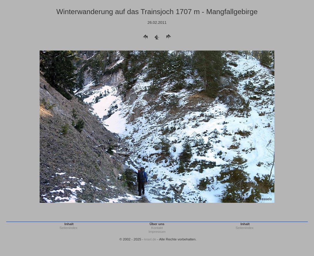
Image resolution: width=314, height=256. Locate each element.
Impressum (157, 231)
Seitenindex (68, 228)
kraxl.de (150, 239)
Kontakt (157, 228)
